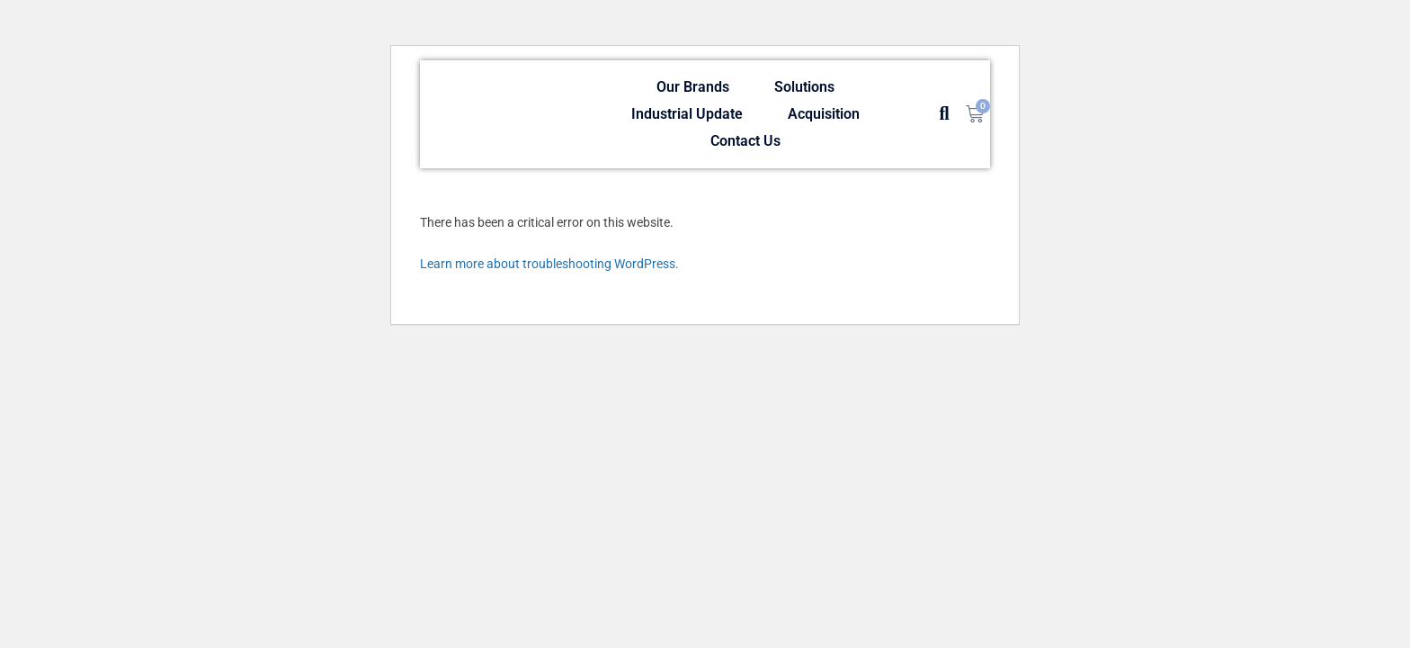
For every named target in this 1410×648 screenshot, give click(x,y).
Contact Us (745, 140)
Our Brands (692, 86)
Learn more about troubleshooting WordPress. (549, 263)
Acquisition (824, 113)
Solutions (804, 86)
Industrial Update (687, 113)
